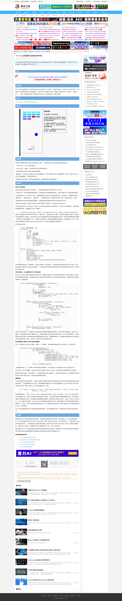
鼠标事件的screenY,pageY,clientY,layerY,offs (95, 161)
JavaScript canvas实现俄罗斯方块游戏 (30, 439)
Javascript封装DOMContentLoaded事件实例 (41, 580)
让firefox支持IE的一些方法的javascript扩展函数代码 (97, 147)
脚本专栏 (42, 12)
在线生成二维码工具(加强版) (92, 193)
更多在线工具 (88, 195)
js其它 (70, 15)
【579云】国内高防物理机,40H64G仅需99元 (26, 33)
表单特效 (31, 15)
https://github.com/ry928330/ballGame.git (26, 102)
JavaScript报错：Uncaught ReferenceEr (94, 149)
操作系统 (79, 12)
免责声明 (61, 595)
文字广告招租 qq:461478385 (46, 27)
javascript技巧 (55, 15)
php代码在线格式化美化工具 (92, 181)
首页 (21, 51)
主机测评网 (33, 1)
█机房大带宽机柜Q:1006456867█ (93, 29)
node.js (65, 15)
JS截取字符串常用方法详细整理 (94, 94)
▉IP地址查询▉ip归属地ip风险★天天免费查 (49, 31)
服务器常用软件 (25, 1)
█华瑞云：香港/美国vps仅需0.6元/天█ (71, 37)
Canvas (22, 481)
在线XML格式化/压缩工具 (91, 179)
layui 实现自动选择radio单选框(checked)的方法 (41, 500)
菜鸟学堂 (17, 1)
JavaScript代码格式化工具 (91, 177)
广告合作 (49, 595)
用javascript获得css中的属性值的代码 (39, 540)
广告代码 (37, 15)
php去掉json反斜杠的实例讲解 (92, 142)
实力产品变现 (19, 31)
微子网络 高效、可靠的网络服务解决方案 (72, 35)
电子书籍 (72, 12)
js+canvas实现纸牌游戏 (25, 446)
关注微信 (97, 1)
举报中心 (89, 1)
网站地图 (67, 595)
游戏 (29, 481)
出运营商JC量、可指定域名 (22, 27)
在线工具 (40, 1)
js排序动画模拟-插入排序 (35, 530)
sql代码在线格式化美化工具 (92, 184)
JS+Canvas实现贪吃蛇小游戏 (27, 437)
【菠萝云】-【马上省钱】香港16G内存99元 (26, 29)
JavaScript (31, 51)
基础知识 (18, 15)
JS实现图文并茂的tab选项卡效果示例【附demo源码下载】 (44, 550)
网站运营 (87, 12)
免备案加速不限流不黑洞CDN (69, 29)
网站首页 (18, 12)
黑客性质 (48, 15)
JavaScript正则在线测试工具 (92, 191)
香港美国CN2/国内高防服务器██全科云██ (26, 39)
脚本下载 (50, 12)
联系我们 (55, 595)
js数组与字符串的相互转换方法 (93, 99)
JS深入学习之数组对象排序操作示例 (94, 154)
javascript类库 (24, 15)
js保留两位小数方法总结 (92, 96)
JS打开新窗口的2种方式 (92, 103)
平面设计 (95, 12)
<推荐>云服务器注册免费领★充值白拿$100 (95, 27)
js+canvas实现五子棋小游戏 (27, 444)
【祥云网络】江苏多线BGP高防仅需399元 (95, 35)
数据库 (57, 12)
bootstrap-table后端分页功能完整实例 (39, 560)
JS (18, 481)
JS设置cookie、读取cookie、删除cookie (95, 101)
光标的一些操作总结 (33, 520)
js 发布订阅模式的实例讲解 (35, 570)
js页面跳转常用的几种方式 (92, 92)
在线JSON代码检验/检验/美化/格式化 (94, 188)
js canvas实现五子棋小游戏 (26, 442)
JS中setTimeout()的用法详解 (93, 89)
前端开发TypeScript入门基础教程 (37, 490)
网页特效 (42, 15)
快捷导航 (105, 1)
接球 (26, 481)
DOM (61, 15)
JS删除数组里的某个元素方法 (93, 85)
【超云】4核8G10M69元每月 (46, 37)
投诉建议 (72, 595)
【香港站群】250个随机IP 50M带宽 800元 (49, 33)
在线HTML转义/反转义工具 (92, 186)
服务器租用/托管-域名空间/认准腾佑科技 (95, 37)
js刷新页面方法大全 (91, 87)
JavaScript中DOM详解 (90, 140)
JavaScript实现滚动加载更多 (36, 510)
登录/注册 (81, 1)
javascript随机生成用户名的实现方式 (94, 159)
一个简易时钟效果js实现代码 (92, 152)
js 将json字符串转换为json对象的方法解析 (96, 106)
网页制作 (26, 12)
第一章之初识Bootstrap (90, 144)
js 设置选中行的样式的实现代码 (93, 156)
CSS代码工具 (88, 174)
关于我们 (43, 595)
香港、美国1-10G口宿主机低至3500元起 (72, 33)
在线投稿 (78, 595)
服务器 (64, 12)
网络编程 (34, 12)
